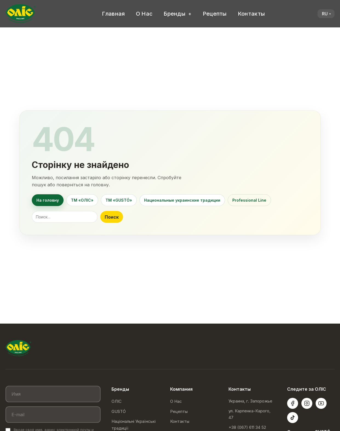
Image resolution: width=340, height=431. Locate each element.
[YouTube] (321, 403)
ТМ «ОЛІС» (82, 200)
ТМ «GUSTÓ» (118, 200)
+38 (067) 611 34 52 (247, 427)
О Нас (144, 13)
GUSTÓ (119, 411)
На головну (47, 200)
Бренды (174, 13)
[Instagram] (306, 403)
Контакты (251, 13)
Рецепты (215, 13)
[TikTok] (292, 417)
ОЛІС (117, 401)
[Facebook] (292, 403)
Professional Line (249, 200)
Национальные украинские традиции (182, 200)
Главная (113, 13)
